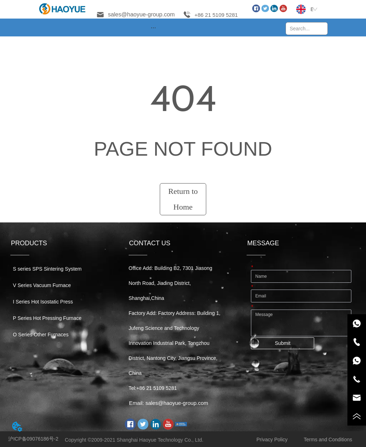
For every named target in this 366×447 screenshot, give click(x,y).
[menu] (153, 27)
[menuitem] (153, 27)
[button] (153, 28)
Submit (283, 343)
